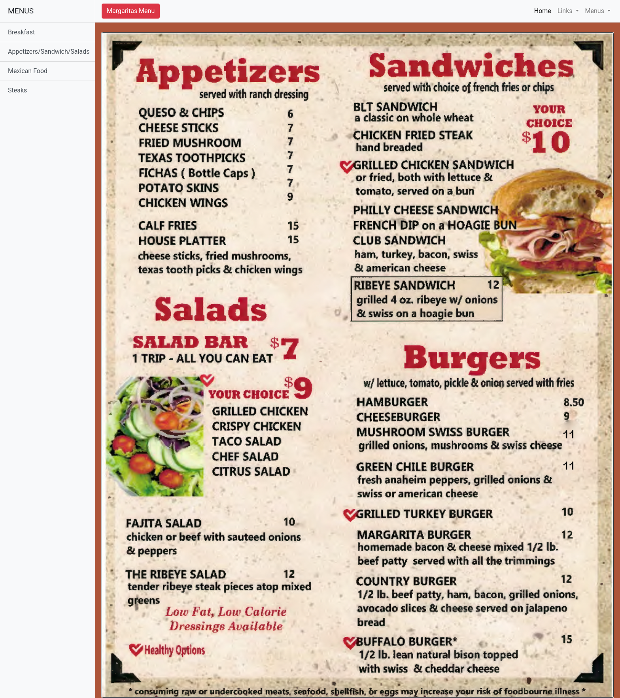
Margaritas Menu (131, 11)
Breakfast (21, 32)
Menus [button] (595, 11)
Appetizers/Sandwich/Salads (48, 51)
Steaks (17, 90)
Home (544, 10)
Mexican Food (27, 71)
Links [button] (566, 11)
